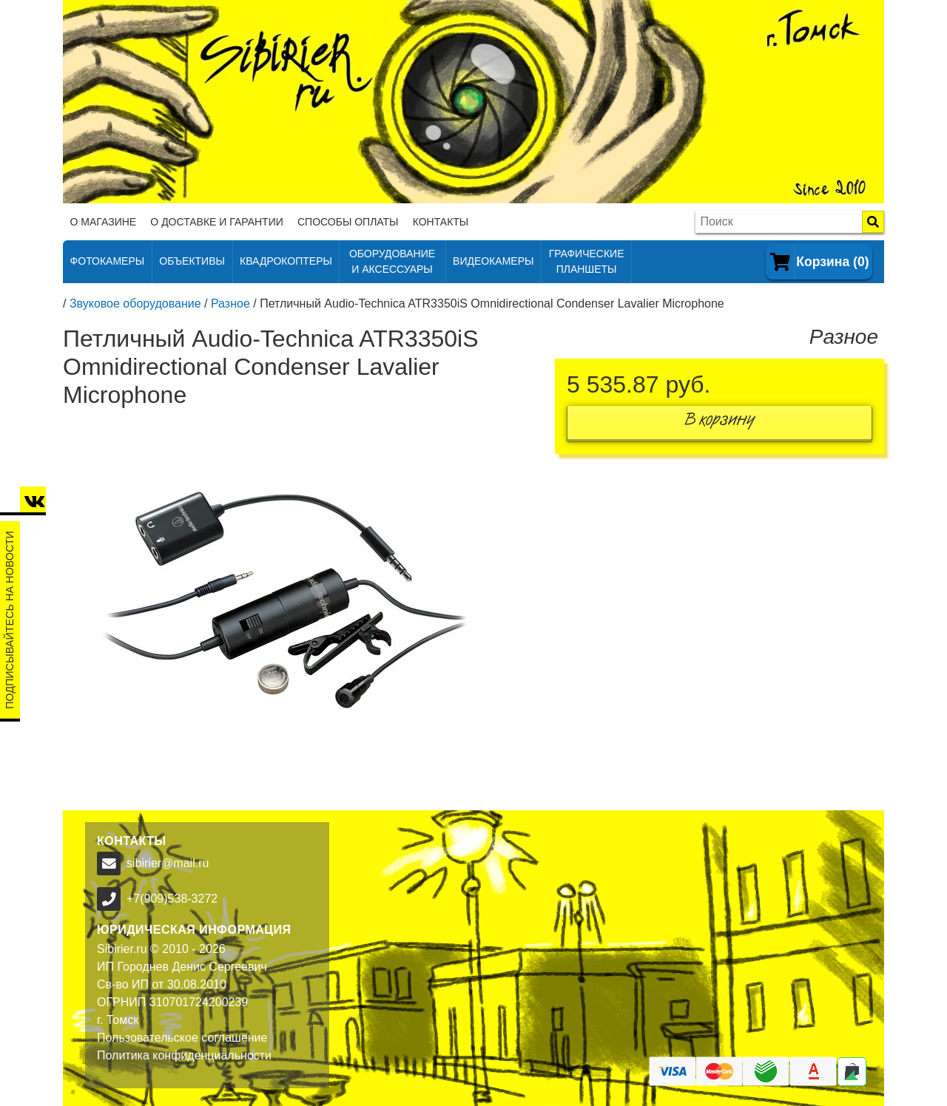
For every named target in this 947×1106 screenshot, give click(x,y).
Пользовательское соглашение (182, 1037)
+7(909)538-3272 (172, 898)
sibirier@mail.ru (168, 863)
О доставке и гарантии (216, 222)
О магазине (103, 222)
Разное (230, 303)
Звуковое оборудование (135, 303)
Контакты (441, 222)
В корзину (719, 422)
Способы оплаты (348, 222)
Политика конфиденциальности (184, 1055)
